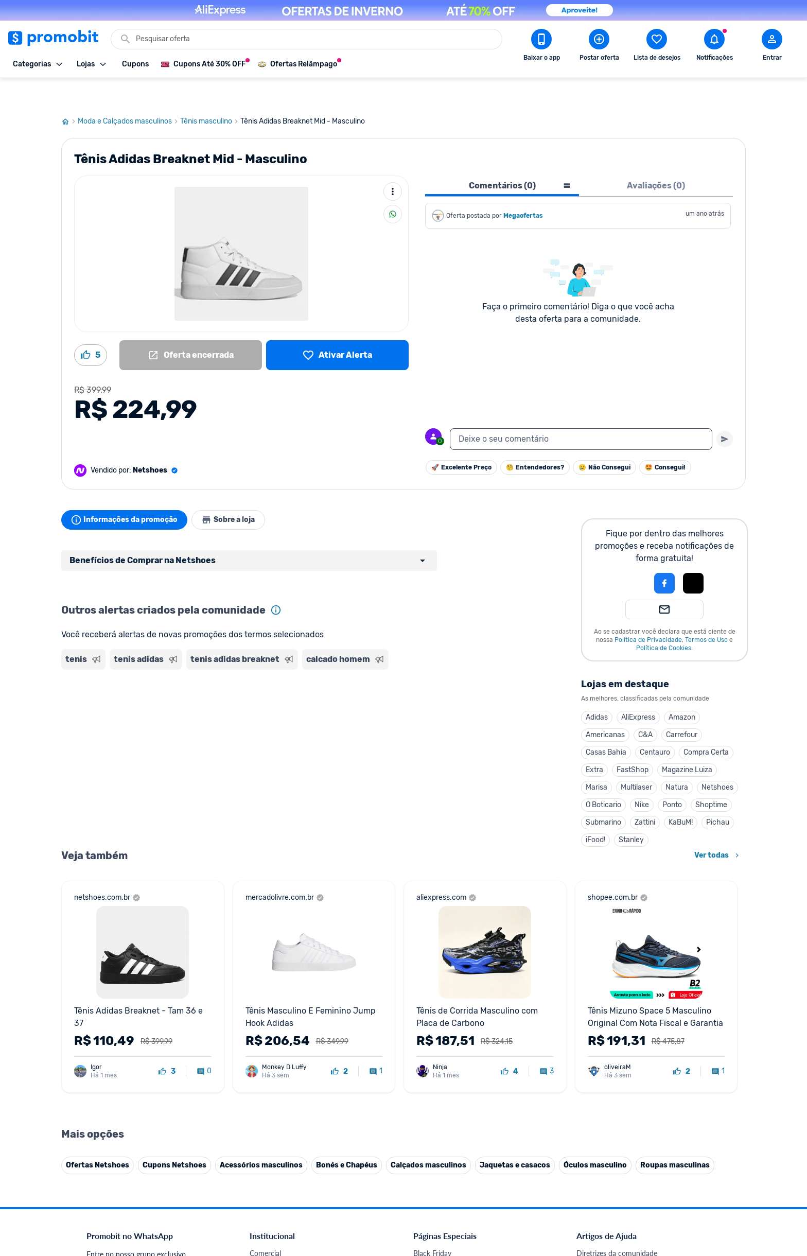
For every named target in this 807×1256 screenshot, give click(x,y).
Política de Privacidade (648, 612)
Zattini (645, 795)
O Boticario (603, 777)
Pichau (717, 795)
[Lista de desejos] (337, 328)
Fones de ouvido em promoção (462, 1038)
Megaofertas (524, 188)
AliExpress (638, 690)
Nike (642, 777)
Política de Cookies (663, 620)
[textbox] (581, 412)
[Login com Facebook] (664, 556)
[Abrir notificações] (714, 47)
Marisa (596, 760)
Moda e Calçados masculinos (129, 94)
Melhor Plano (271, 1137)
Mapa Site (266, 1075)
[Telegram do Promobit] (706, 1185)
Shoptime (711, 777)
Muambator (268, 1174)
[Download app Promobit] (541, 47)
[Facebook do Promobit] (590, 1185)
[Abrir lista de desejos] (656, 47)
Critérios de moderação (613, 1026)
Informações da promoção (127, 492)
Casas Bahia (606, 725)
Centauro (655, 725)
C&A (645, 707)
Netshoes (717, 760)
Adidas (597, 690)
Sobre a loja (237, 492)
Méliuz (260, 1149)
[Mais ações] (392, 164)
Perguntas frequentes (610, 1038)
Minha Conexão (275, 1162)
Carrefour (681, 707)
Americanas (605, 707)
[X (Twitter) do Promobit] (619, 1185)
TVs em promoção (442, 1088)
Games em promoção (447, 1050)
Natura (676, 760)
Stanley (631, 812)
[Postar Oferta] (599, 47)
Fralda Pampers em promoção (460, 1075)
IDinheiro (264, 1125)
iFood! (595, 812)
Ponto (672, 777)
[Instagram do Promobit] (648, 1185)
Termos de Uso (706, 612)
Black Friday (432, 1013)
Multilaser (636, 760)
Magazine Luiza (687, 742)
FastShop (632, 742)
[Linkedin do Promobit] (677, 1185)
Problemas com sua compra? (622, 1050)
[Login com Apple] (693, 556)
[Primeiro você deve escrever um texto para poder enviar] (724, 412)
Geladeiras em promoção (452, 1063)
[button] (629, 556)
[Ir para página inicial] (69, 94)
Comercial (265, 1013)
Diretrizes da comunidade (616, 1013)
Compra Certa (706, 725)
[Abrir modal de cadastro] (772, 47)
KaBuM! (681, 795)
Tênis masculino (210, 94)
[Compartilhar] (392, 187)
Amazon (682, 690)
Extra (594, 742)
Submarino (603, 795)
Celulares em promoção (450, 1026)
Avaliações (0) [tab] (656, 158)
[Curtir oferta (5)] (90, 328)
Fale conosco (270, 1026)
